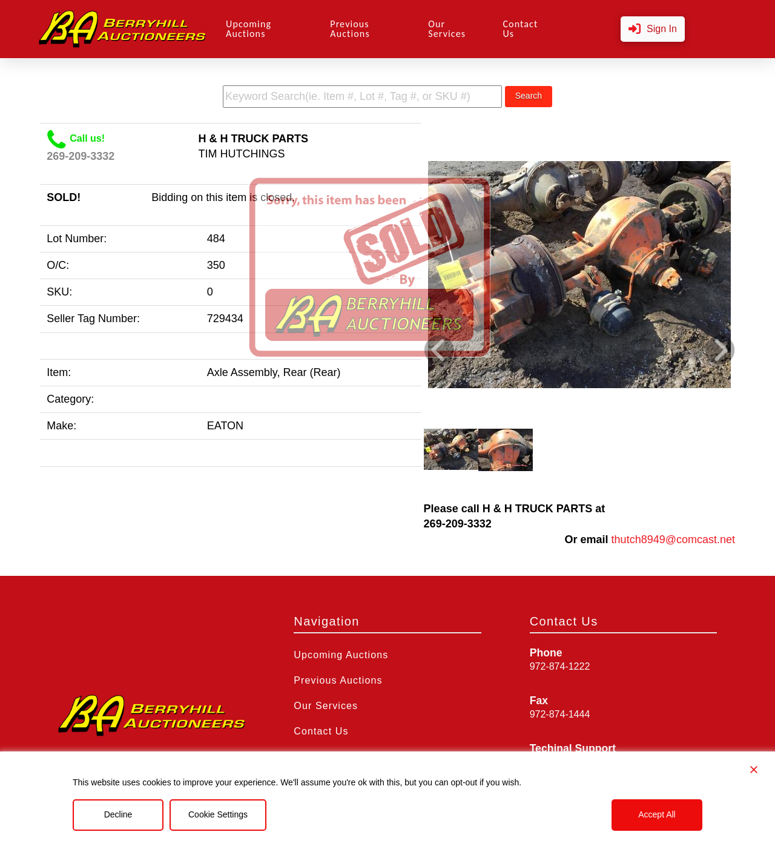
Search (528, 96)
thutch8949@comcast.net (673, 539)
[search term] (362, 96)
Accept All (656, 814)
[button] (653, 29)
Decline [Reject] (118, 814)
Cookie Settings (218, 814)
